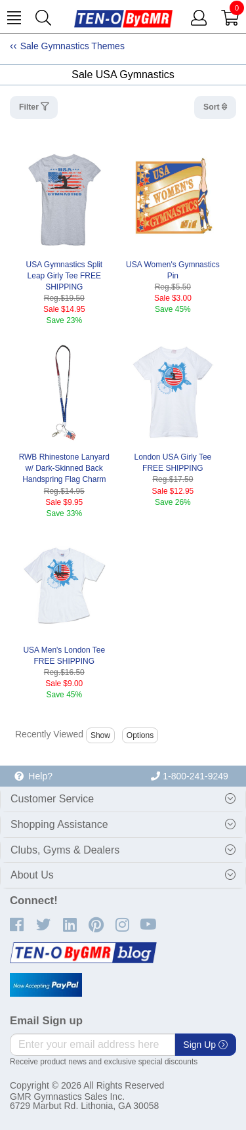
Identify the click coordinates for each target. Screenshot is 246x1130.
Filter (30, 107)
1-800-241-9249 (189, 776)
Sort (212, 107)
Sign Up (205, 1044)
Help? (33, 776)
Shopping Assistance (59, 824)
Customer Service (52, 798)
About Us (32, 874)
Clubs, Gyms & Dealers (64, 850)
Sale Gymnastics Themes (72, 46)
